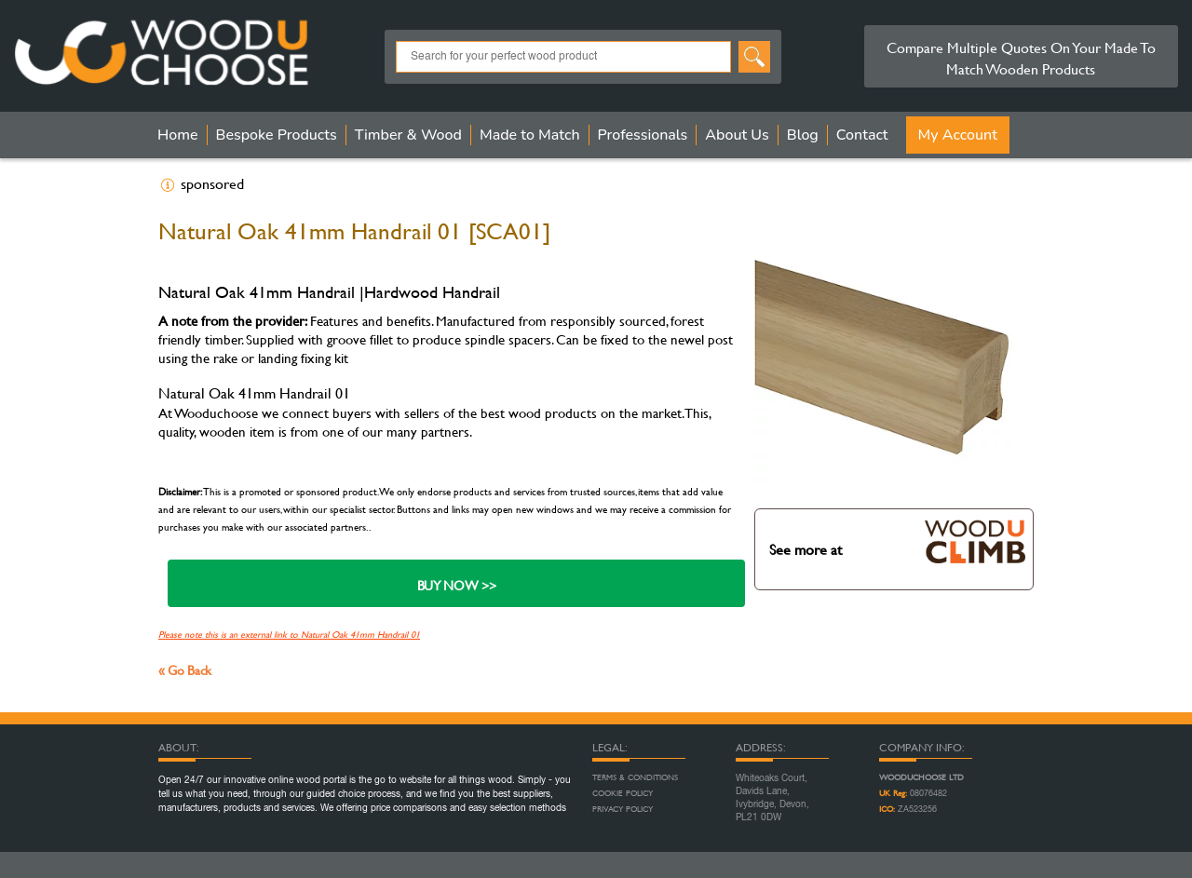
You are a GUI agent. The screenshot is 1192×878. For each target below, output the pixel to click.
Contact (862, 135)
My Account (957, 135)
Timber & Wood (408, 135)
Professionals (643, 135)
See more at (897, 540)
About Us (736, 135)
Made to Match (530, 135)
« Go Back (184, 670)
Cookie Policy (622, 793)
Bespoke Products (276, 135)
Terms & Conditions (635, 777)
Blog (803, 135)
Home (177, 135)
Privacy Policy (622, 809)
